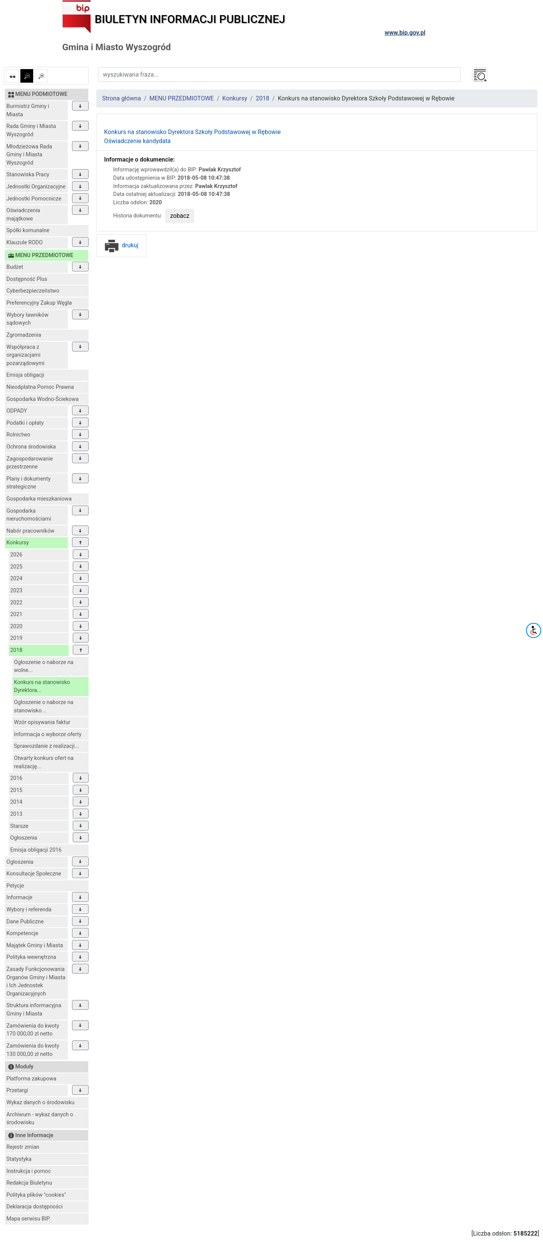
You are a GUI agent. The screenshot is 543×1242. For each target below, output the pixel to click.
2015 (16, 790)
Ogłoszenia (23, 838)
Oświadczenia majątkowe (23, 214)
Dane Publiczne (25, 921)
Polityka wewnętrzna (31, 957)
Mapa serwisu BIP (28, 1219)
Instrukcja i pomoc (28, 1171)
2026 (16, 555)
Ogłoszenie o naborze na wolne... (44, 666)
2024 (16, 578)
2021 (16, 614)
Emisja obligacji (25, 375)
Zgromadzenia (23, 335)
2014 (16, 802)
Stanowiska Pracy (27, 174)
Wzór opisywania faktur (42, 722)
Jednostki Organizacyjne (36, 186)
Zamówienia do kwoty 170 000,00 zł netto (32, 1030)
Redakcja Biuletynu (29, 1183)
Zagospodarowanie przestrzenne (29, 463)
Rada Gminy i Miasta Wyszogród (31, 130)
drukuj (121, 245)
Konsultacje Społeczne (33, 874)
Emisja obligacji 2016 (35, 850)
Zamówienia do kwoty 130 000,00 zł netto (32, 1050)
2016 (16, 778)
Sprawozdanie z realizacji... (46, 746)
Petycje (15, 886)
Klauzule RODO (24, 242)
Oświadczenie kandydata (137, 141)
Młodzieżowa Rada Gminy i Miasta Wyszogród (29, 154)
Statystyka (19, 1159)
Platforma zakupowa (31, 1079)
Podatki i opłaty (25, 423)
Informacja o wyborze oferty (47, 734)
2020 (16, 626)
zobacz (179, 215)
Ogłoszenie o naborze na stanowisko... (44, 706)
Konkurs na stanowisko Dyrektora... (42, 686)
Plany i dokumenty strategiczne (28, 483)
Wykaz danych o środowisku (40, 1102)
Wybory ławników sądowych (27, 319)
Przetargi (17, 1090)
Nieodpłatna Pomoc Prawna (40, 387)
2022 (16, 602)
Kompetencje (22, 933)
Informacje (19, 897)
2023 (16, 590)
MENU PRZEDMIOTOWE (181, 98)
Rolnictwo (18, 434)
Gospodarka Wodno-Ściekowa (42, 399)
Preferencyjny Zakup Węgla (39, 303)
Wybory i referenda (28, 909)
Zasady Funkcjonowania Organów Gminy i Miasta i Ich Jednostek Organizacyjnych (35, 981)
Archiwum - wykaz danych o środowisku (39, 1118)
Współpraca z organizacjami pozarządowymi (25, 355)
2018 (16, 650)
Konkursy (17, 542)
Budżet (14, 267)
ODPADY (16, 411)
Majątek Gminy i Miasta (34, 945)
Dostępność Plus (26, 279)
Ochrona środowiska (31, 447)
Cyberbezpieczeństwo (32, 291)
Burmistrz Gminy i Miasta (27, 110)
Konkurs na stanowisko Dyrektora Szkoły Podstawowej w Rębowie (192, 132)
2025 (16, 567)
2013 (16, 814)
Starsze (19, 826)
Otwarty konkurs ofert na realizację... (44, 762)
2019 (16, 638)
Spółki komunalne (27, 230)
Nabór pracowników (30, 531)
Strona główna (121, 98)
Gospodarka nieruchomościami (28, 515)
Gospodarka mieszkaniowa (39, 499)
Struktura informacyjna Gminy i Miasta (33, 1009)
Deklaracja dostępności (34, 1206)
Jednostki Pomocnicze (33, 199)
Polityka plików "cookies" (36, 1195)
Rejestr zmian (22, 1147)
